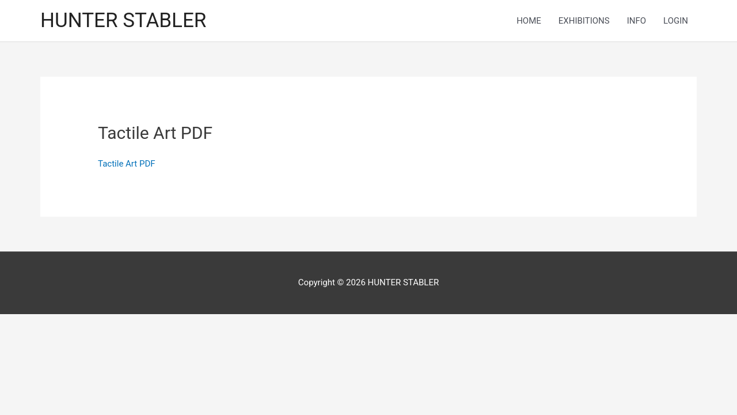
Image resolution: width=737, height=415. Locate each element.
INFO (636, 21)
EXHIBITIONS (584, 21)
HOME (528, 21)
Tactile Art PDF (126, 164)
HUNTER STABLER (123, 20)
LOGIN (675, 21)
